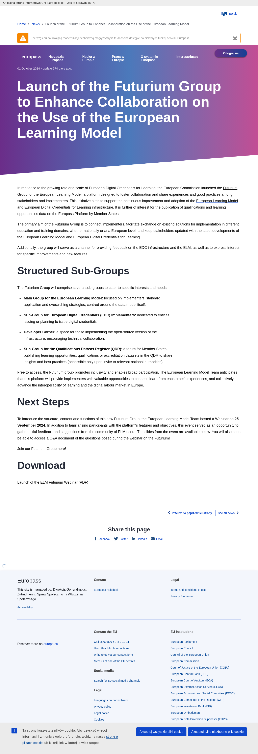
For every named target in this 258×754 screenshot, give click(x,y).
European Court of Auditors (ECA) (192, 680)
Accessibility (25, 607)
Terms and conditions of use (188, 589)
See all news (226, 513)
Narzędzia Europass (56, 58)
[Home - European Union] (38, 14)
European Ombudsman (185, 712)
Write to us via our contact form (113, 654)
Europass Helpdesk (106, 589)
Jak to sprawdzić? (81, 2)
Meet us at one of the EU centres (114, 661)
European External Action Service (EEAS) (197, 687)
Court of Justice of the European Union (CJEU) (200, 667)
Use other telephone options (111, 648)
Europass (29, 580)
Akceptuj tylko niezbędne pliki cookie (217, 731)
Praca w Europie (118, 58)
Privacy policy (102, 706)
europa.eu (51, 644)
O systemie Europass (149, 58)
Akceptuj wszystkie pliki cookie (161, 731)
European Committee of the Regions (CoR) (198, 699)
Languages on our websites (111, 700)
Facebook (103, 539)
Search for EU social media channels (117, 680)
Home (21, 24)
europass (31, 56)
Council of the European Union (190, 654)
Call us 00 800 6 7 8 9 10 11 (111, 641)
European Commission (185, 661)
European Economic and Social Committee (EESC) (203, 693)
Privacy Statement (182, 596)
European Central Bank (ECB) (189, 674)
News (36, 24)
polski (229, 13)
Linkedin (141, 539)
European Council (182, 648)
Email (159, 539)
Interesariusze (187, 56)
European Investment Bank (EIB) (191, 706)
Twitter (123, 539)
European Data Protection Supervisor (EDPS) (199, 719)
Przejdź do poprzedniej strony (192, 513)
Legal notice (101, 713)
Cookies (99, 719)
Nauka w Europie (88, 58)
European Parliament (184, 641)
